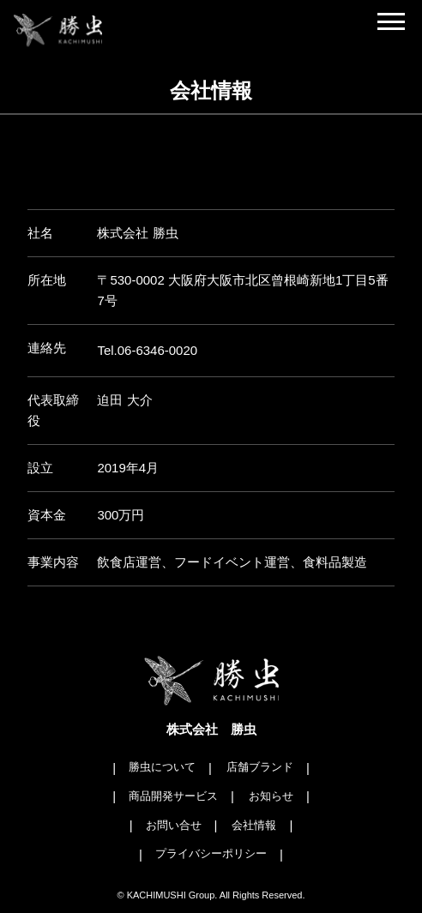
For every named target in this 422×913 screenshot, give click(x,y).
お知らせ (271, 796)
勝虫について (162, 766)
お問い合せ (174, 825)
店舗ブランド (259, 766)
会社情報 (254, 825)
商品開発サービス (173, 796)
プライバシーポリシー (211, 853)
